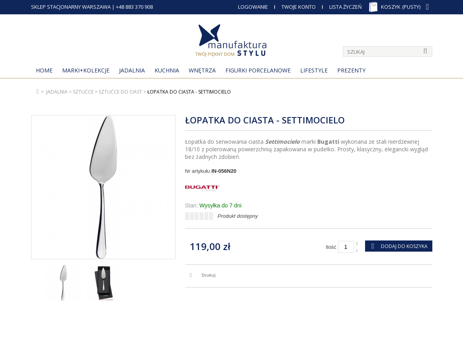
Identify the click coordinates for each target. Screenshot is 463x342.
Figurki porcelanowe (258, 70)
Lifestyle (314, 70)
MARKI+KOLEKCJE (85, 70)
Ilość (331, 247)
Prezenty (351, 70)
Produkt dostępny (238, 216)
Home (44, 70)
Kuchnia (166, 70)
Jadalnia (132, 70)
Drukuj (209, 275)
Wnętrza (202, 70)
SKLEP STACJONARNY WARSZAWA (71, 6)
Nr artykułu (197, 171)
